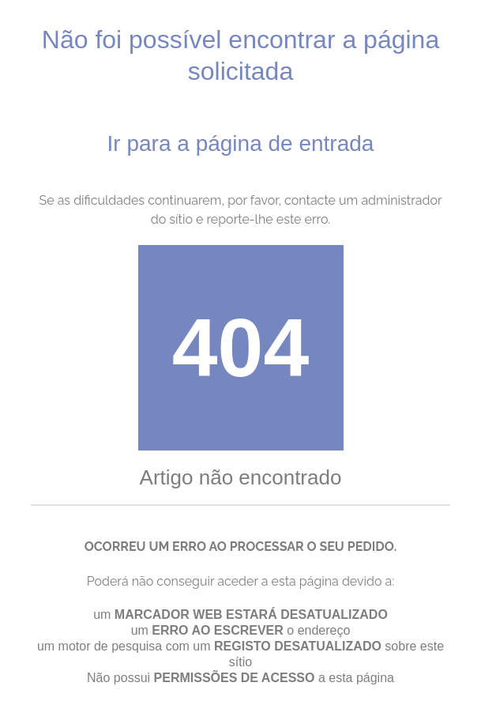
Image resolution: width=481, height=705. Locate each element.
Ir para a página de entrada (240, 143)
